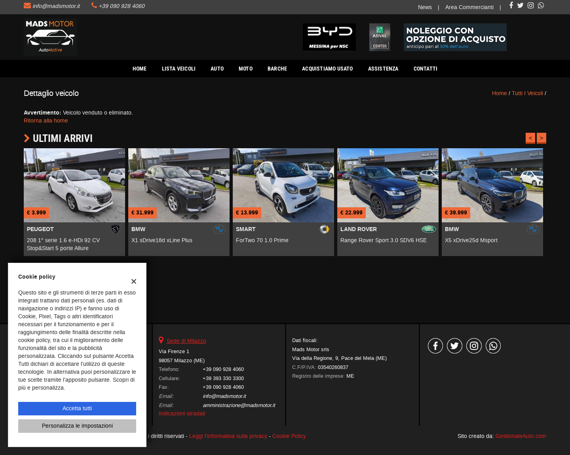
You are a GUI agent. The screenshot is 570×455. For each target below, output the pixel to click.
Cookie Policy (289, 436)
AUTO (217, 68)
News (425, 7)
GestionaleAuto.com (521, 436)
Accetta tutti (77, 408)
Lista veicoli (179, 68)
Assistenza (383, 68)
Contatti (426, 68)
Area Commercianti (469, 7)
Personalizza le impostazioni (77, 426)
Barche (277, 68)
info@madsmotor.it (56, 6)
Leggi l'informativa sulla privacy (228, 436)
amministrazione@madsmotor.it (239, 405)
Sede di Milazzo (186, 341)
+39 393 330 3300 (223, 378)
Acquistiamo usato (327, 68)
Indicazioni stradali (182, 413)
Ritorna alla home (46, 120)
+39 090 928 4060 (121, 6)
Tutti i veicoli (527, 93)
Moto (246, 68)
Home (140, 68)
